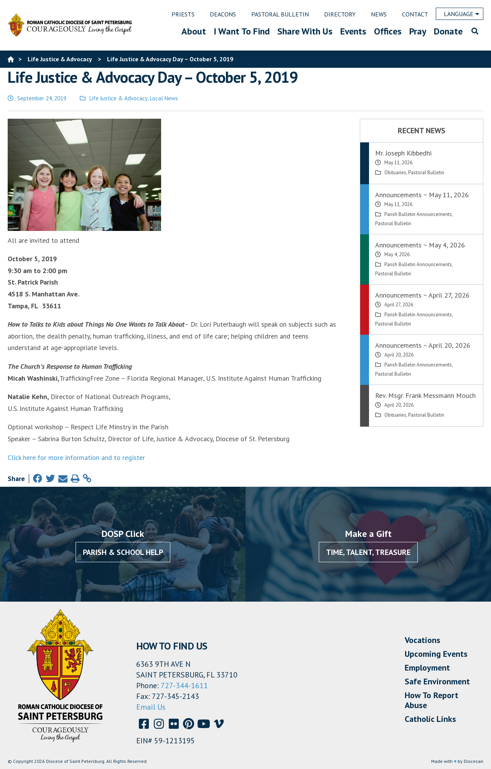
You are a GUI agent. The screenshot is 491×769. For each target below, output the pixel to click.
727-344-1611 (184, 685)
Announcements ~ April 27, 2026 (422, 295)
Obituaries (395, 172)
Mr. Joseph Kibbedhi (403, 153)
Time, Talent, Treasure (368, 552)
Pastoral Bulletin (426, 172)
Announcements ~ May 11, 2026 (422, 194)
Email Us (151, 707)
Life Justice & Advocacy (118, 98)
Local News (164, 98)
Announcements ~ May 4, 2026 (420, 245)
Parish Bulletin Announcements (418, 214)
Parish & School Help (123, 552)
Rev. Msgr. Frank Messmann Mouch (425, 395)
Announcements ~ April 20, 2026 (422, 345)
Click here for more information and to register (76, 457)
